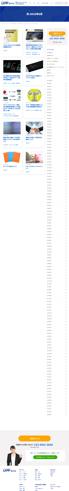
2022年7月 (49, 144)
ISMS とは (37, 472)
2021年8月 (49, 173)
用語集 (48, 73)
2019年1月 (49, 243)
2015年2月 (49, 376)
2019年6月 (49, 228)
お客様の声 (49, 55)
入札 (13, 144)
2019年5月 (49, 231)
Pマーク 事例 (22, 477)
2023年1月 (49, 127)
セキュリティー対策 (34, 52)
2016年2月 (49, 342)
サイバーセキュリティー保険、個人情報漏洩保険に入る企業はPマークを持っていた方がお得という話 (12, 107)
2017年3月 (49, 304)
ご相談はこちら (57, 33)
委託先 (41, 110)
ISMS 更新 (37, 475)
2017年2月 (49, 307)
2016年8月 (49, 324)
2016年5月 (49, 333)
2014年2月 (49, 406)
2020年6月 (49, 193)
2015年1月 (49, 379)
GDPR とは (22, 486)
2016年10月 (49, 318)
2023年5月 (49, 115)
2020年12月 (49, 188)
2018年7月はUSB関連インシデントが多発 (34, 77)
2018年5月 (49, 266)
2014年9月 (49, 385)
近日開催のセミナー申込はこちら (45, 457)
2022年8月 (49, 141)
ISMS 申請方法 (38, 474)
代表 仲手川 (28, 52)
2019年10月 (49, 217)
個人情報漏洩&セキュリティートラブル (54, 67)
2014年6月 (49, 394)
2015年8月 (49, 359)
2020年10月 (49, 191)
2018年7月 (49, 260)
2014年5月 (49, 397)
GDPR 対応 (22, 488)
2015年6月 (49, 365)
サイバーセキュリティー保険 (8, 115)
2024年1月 (49, 95)
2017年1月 (49, 310)
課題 (39, 54)
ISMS (34, 3)
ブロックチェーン (28, 54)
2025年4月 (49, 86)
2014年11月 (49, 382)
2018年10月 (49, 252)
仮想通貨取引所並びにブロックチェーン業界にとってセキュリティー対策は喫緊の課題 (34, 47)
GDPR (38, 3)
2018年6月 (49, 263)
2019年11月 (49, 214)
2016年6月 (49, 330)
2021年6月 (49, 179)
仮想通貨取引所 (34, 54)
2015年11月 (49, 350)
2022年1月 (49, 162)
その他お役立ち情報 (44, 3)
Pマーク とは (22, 472)
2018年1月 (49, 275)
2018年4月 (49, 269)
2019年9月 (49, 220)
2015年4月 (49, 371)
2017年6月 (49, 295)
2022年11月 (49, 132)
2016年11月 (49, 315)
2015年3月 (49, 374)
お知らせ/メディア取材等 (51, 61)
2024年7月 (49, 89)
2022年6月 (49, 147)
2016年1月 (49, 345)
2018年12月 (49, 246)
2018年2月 (49, 272)
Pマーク (30, 3)
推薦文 (48, 70)
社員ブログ (5, 50)
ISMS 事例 (37, 477)
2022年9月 (49, 138)
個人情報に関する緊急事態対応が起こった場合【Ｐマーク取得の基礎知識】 (11, 78)
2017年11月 (49, 281)
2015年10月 (49, 353)
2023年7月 (49, 109)
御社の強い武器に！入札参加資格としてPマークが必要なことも (12, 139)
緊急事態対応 (18, 83)
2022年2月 (49, 159)
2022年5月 (49, 150)
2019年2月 (49, 240)
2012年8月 (49, 411)
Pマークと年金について (10, 166)
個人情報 (13, 83)
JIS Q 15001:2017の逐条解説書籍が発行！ (11, 46)
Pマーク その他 (22, 479)
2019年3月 (49, 237)
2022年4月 (49, 153)
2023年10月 (49, 100)
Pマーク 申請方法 (23, 474)
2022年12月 (49, 130)
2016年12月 (49, 313)
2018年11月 (49, 249)
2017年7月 (49, 292)
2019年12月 (49, 211)
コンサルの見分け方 (39, 488)
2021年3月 (49, 185)
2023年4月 (49, 118)
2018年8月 (49, 257)
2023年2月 (49, 124)
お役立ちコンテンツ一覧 (7, 114)
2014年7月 (49, 391)
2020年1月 (49, 208)
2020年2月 (49, 205)
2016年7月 (49, 327)
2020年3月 (49, 202)
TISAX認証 (49, 52)
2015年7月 (49, 362)
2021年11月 (49, 167)
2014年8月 (49, 388)
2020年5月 (49, 196)
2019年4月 (49, 234)
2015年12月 (49, 347)
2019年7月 (49, 225)
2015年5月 (49, 368)
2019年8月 (49, 222)
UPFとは (52, 470)
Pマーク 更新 (22, 475)
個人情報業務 (36, 110)
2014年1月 (49, 408)
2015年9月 (49, 356)
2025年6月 (49, 83)
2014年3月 (49, 403)
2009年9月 (49, 414)
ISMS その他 (38, 479)
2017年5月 (49, 298)
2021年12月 (49, 164)
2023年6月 (49, 112)
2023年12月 (49, 98)
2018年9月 (49, 254)
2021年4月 (49, 182)
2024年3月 (49, 92)
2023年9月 (49, 103)
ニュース (51, 3)
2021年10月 (49, 170)
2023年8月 (49, 106)
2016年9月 (49, 321)
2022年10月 (49, 135)
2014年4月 (49, 400)
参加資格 (16, 144)
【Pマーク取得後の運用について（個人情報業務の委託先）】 (34, 106)
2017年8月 (49, 289)
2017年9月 (49, 286)
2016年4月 (49, 336)
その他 (51, 475)
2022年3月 (49, 156)
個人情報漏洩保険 (16, 115)
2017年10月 (49, 284)
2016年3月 (49, 339)
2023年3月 (49, 121)
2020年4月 (49, 199)
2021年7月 (49, 176)
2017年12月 (49, 278)
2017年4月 (49, 301)
